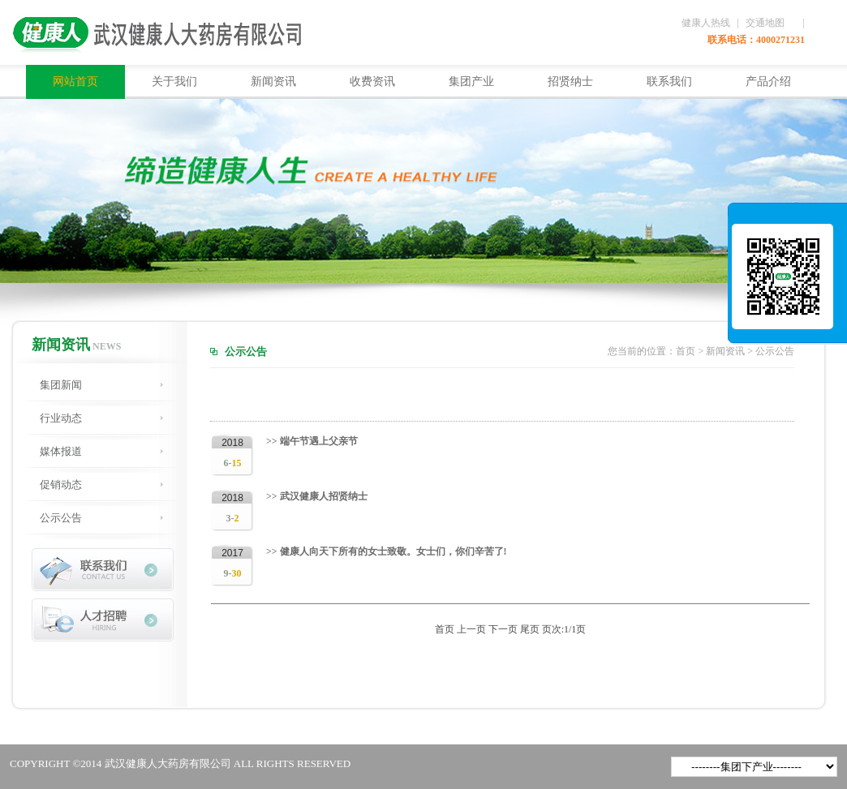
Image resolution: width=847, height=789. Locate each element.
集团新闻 (61, 385)
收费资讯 (372, 81)
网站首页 (75, 81)
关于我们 (174, 81)
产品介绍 (768, 81)
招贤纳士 (570, 81)
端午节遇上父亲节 (317, 441)
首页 (685, 351)
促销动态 (61, 484)
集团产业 (471, 81)
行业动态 (61, 418)
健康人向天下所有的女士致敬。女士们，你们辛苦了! (392, 551)
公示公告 (61, 518)
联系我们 (669, 81)
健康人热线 (705, 22)
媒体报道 (61, 451)
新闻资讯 (273, 81)
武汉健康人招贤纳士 (322, 496)
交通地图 (765, 22)
